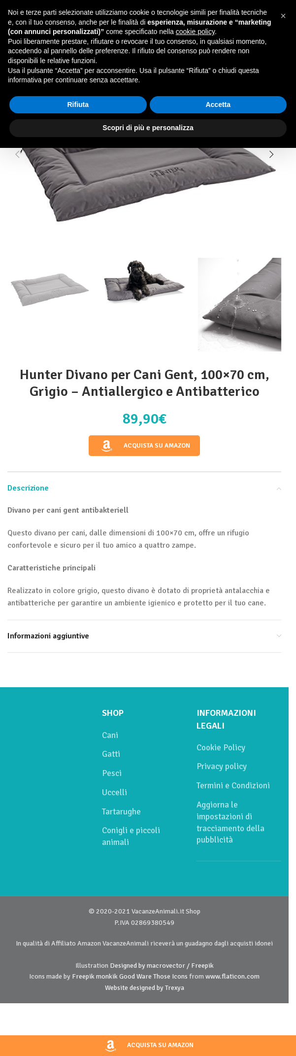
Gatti (111, 754)
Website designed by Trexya (144, 988)
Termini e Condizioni (233, 785)
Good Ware (135, 976)
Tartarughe (121, 812)
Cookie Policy (221, 747)
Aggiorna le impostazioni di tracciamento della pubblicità (230, 822)
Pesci (112, 773)
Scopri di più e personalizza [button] (147, 128)
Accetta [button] (217, 104)
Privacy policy (222, 766)
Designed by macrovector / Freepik (162, 965)
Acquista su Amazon (144, 446)
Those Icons (170, 976)
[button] (17, 154)
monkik (107, 976)
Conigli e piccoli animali (131, 836)
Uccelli (114, 792)
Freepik (83, 976)
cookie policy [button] (195, 31)
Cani (110, 735)
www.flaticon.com (232, 976)
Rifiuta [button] (78, 104)
